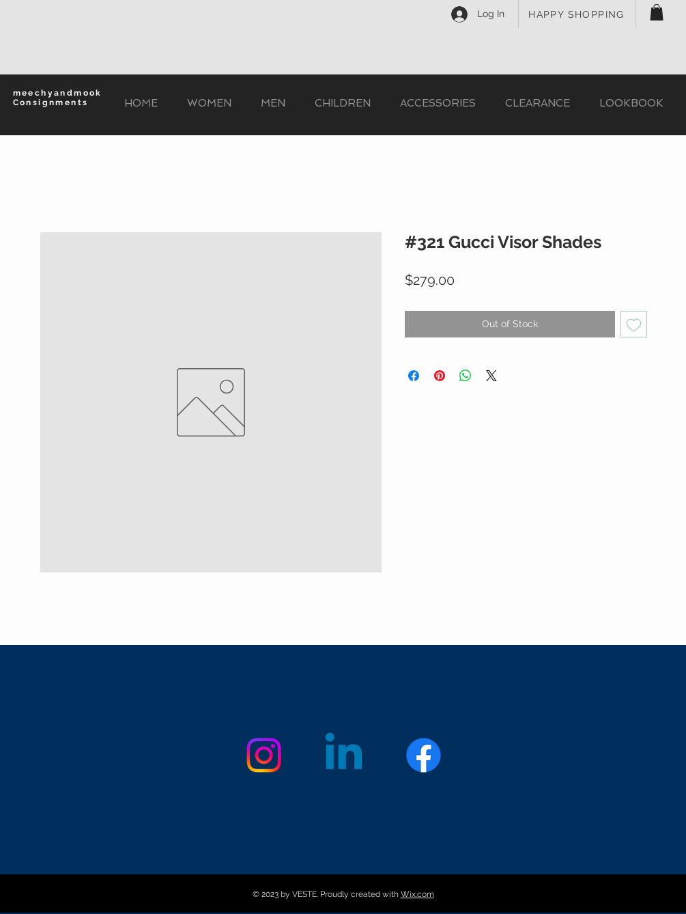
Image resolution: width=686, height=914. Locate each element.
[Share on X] (491, 376)
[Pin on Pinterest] (439, 376)
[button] (656, 12)
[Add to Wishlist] (633, 324)
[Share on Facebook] (413, 376)
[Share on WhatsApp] (465, 376)
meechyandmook (57, 93)
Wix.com (417, 894)
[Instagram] (264, 755)
